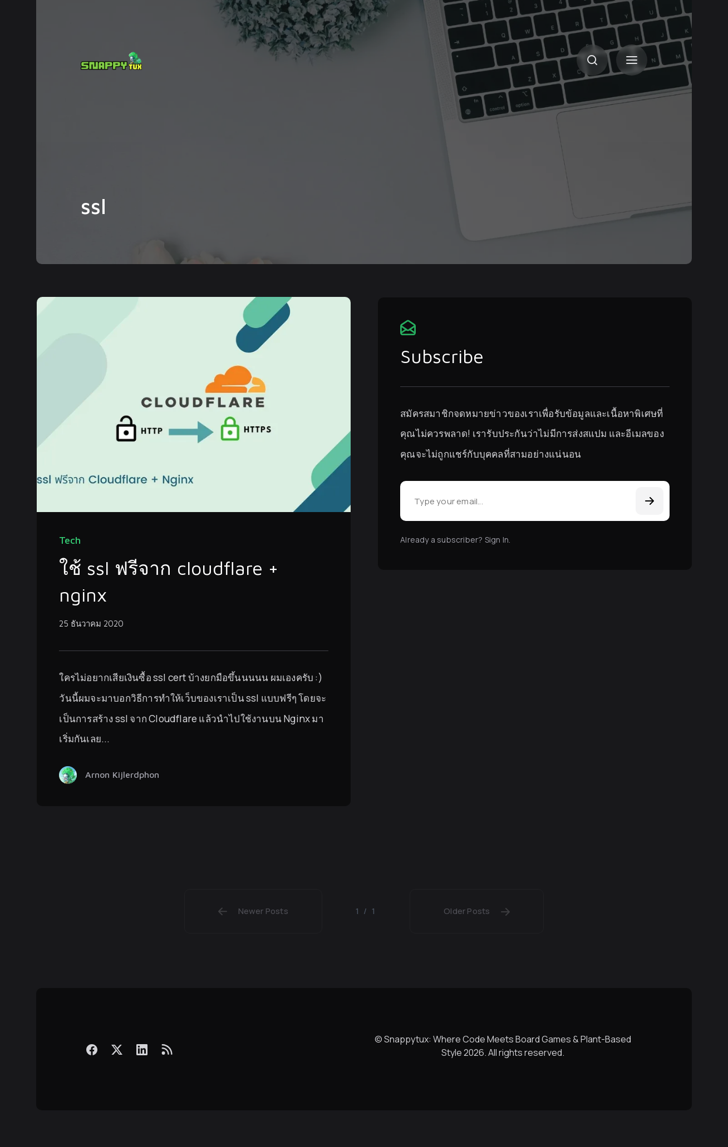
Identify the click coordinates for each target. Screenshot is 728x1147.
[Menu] (631, 60)
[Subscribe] (649, 501)
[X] (117, 1049)
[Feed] (167, 1049)
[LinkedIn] (142, 1049)
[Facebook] (92, 1049)
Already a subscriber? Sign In (454, 539)
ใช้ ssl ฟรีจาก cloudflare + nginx (168, 581)
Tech (70, 540)
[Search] (592, 60)
